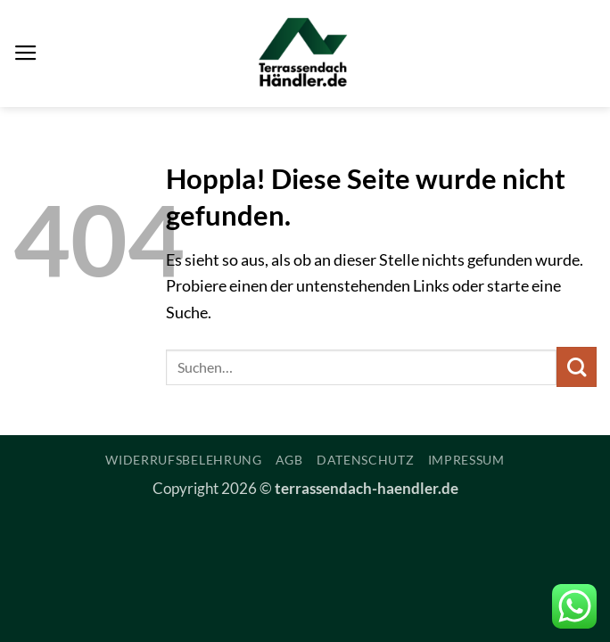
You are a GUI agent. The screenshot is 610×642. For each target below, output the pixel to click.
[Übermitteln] (576, 367)
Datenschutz (366, 459)
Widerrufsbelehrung (183, 459)
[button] (25, 53)
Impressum (466, 459)
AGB (289, 459)
